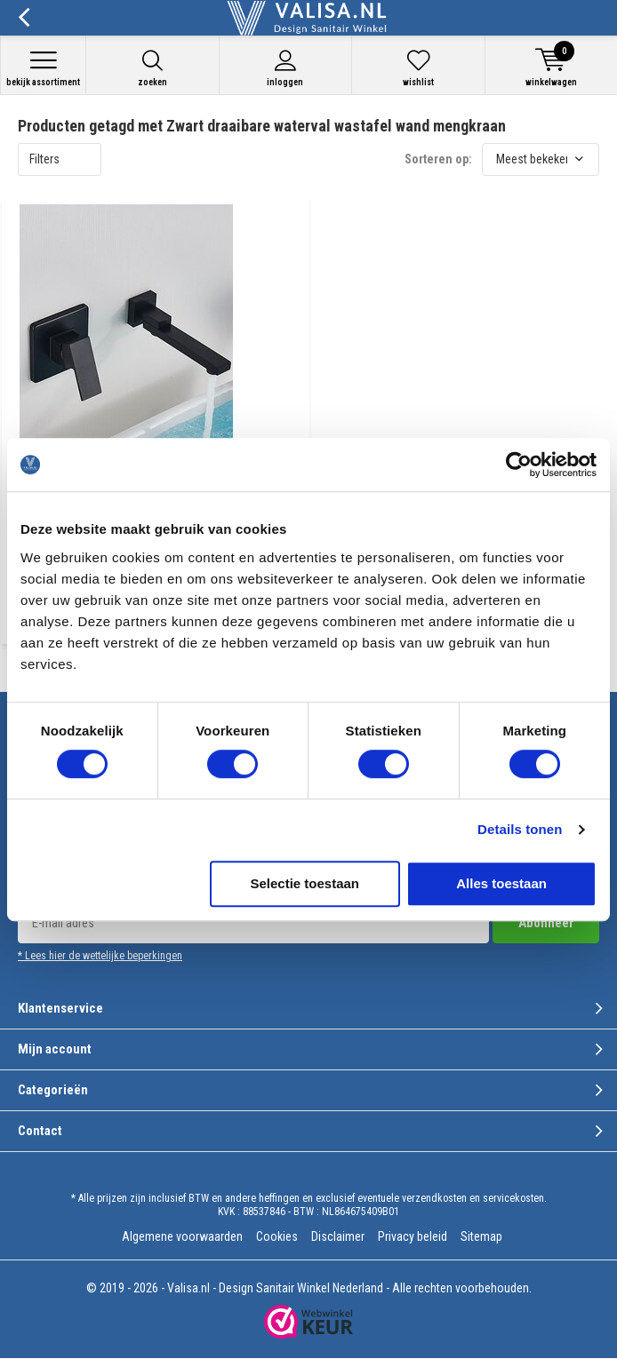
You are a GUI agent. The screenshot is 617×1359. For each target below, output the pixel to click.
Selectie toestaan (304, 883)
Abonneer (546, 923)
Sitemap (481, 1236)
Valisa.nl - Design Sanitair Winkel (248, 1288)
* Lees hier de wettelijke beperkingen (100, 956)
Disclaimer (338, 1236)
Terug (23, 18)
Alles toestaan (501, 883)
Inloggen (286, 68)
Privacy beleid (412, 1236)
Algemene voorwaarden (182, 1236)
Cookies (277, 1236)
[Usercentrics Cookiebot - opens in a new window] (519, 464)
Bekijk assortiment (43, 68)
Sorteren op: (438, 159)
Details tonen (519, 829)
